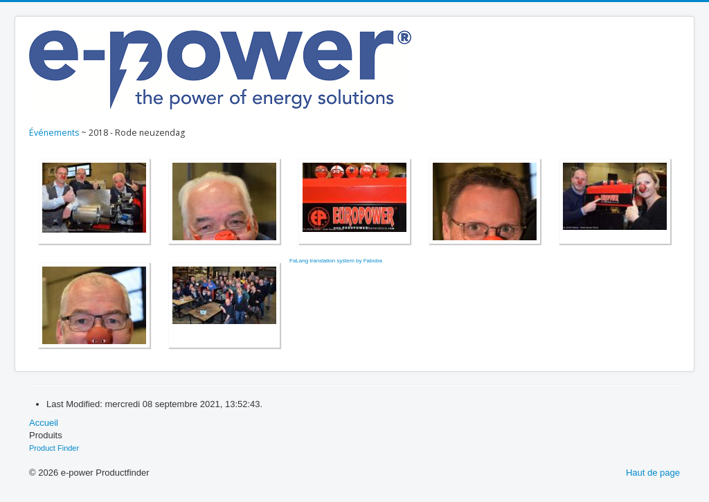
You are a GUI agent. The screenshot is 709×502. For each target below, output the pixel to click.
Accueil (43, 423)
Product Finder (54, 448)
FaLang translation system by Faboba (335, 261)
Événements (54, 132)
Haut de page (653, 472)
